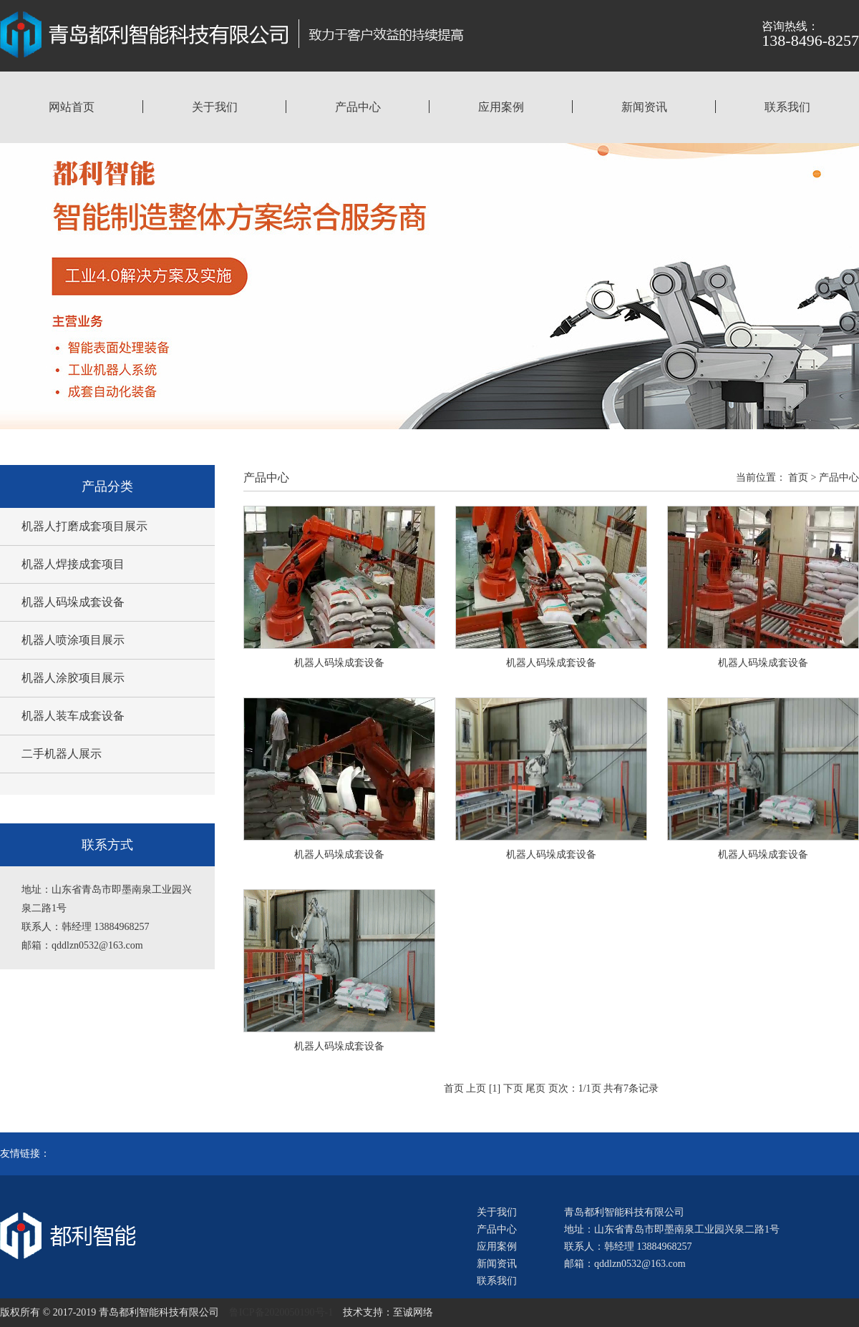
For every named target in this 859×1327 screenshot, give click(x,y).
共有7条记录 (631, 1088)
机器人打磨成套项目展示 (84, 526)
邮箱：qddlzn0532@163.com (625, 1263)
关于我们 (215, 107)
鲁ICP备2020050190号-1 (281, 1312)
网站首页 (71, 107)
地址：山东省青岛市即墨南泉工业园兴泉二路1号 (672, 1229)
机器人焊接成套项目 (73, 564)
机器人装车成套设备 (73, 716)
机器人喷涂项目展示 (73, 640)
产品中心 (358, 107)
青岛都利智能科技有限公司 (624, 1212)
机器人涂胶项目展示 (73, 678)
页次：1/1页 (574, 1088)
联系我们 (787, 107)
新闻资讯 (644, 107)
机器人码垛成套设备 (73, 602)
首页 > (802, 477)
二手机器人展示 (61, 754)
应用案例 (501, 107)
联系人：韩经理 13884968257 (628, 1246)
